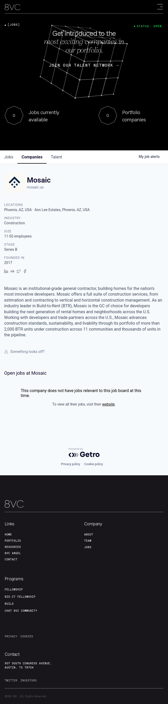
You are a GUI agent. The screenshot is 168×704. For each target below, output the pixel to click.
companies (31, 157)
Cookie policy (93, 464)
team (87, 540)
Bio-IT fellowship (20, 596)
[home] (12, 7)
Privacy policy (70, 464)
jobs (8, 157)
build (9, 603)
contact (11, 559)
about (88, 534)
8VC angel (13, 553)
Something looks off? (24, 352)
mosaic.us (35, 187)
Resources (13, 546)
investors (28, 680)
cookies (26, 636)
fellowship (14, 589)
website (108, 404)
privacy (11, 636)
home (8, 534)
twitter (11, 680)
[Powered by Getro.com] (84, 452)
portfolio (13, 540)
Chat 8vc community (21, 610)
